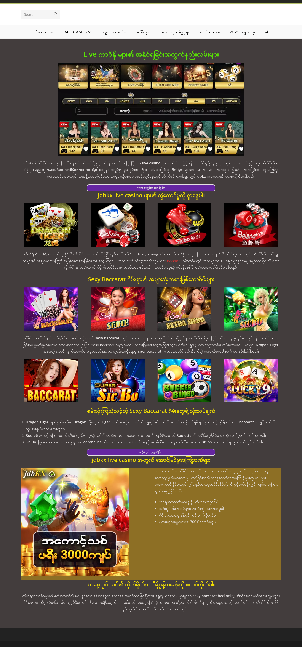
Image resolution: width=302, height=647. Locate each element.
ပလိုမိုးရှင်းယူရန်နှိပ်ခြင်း (151, 452)
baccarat (175, 260)
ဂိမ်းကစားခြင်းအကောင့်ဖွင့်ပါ (151, 187)
